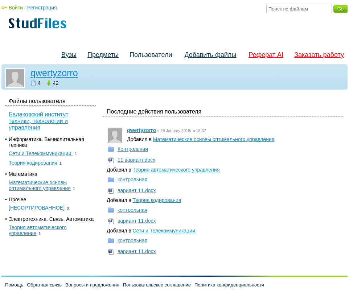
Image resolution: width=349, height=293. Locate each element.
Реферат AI (266, 54)
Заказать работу (319, 54)
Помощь (14, 285)
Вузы (69, 54)
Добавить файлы (210, 54)
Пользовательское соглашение (157, 285)
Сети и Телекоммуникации (165, 231)
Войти (16, 8)
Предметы (103, 54)
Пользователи (151, 54)
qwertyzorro (54, 73)
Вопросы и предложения (92, 285)
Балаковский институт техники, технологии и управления (38, 121)
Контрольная (133, 149)
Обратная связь (44, 285)
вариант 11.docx (137, 190)
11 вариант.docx (136, 160)
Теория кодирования (157, 200)
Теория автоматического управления (176, 170)
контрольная (132, 179)
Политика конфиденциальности (229, 285)
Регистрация (42, 8)
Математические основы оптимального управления (214, 139)
